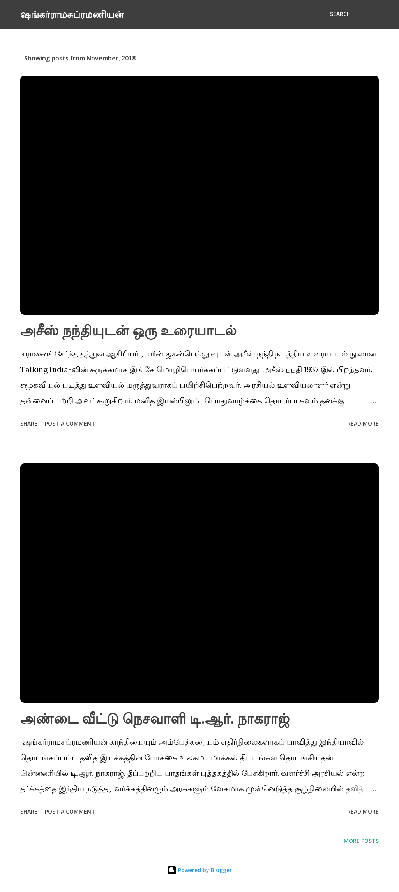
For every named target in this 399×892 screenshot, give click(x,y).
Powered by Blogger (199, 870)
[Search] (340, 14)
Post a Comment (70, 423)
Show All (359, 58)
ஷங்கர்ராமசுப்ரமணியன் (72, 13)
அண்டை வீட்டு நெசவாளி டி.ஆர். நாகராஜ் (155, 718)
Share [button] (28, 423)
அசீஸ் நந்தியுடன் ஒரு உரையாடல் (128, 330)
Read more (363, 423)
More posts (361, 840)
